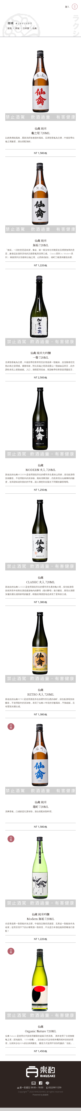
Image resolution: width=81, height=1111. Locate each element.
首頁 (10, 28)
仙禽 (35, 28)
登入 (67, 6)
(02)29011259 (54, 1087)
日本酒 (26, 28)
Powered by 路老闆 (40, 1095)
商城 (17, 28)
